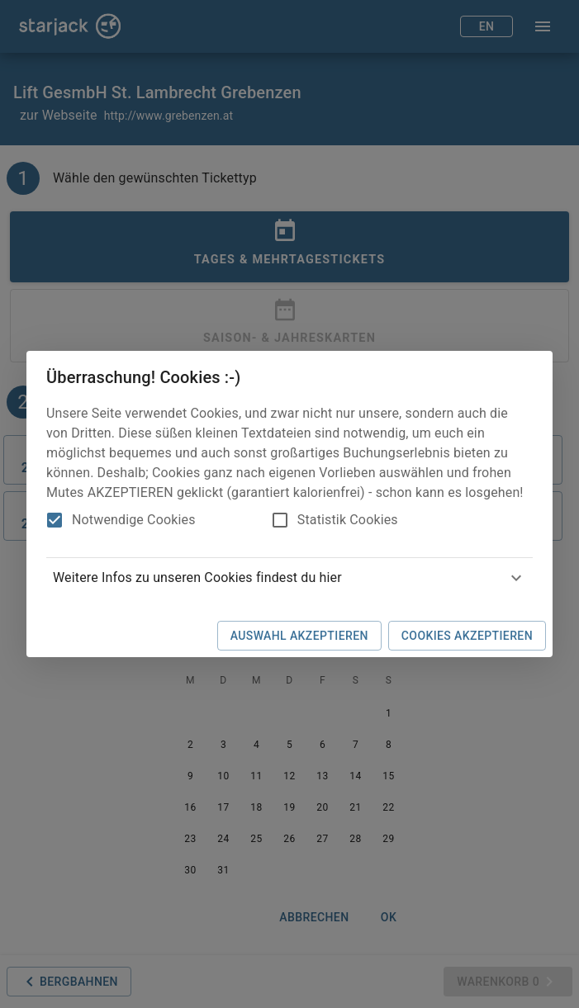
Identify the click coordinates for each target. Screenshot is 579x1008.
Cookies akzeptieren (467, 635)
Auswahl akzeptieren (299, 635)
